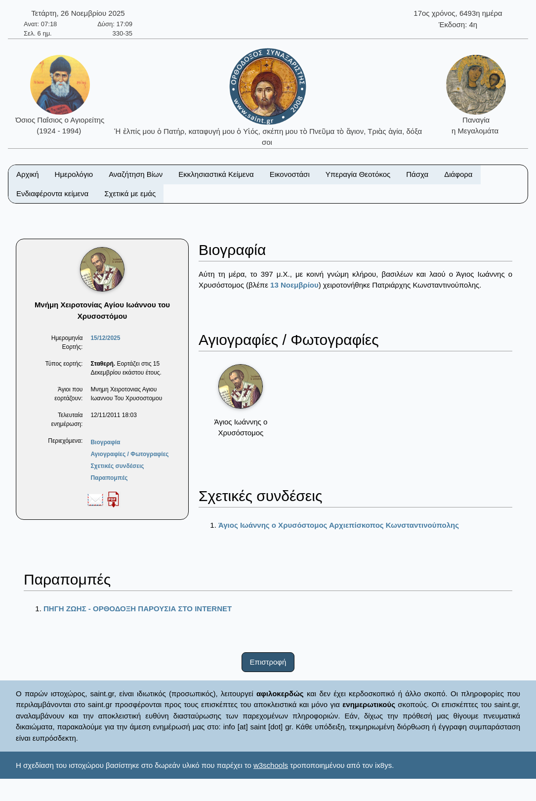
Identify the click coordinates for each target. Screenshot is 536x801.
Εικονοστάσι (290, 174)
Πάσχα (417, 174)
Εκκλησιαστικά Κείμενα (215, 174)
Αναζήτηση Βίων (136, 174)
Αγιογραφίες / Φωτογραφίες (129, 454)
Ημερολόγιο (74, 174)
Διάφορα (458, 174)
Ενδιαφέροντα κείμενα (52, 193)
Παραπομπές (108, 477)
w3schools (270, 765)
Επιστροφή (268, 662)
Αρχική (27, 174)
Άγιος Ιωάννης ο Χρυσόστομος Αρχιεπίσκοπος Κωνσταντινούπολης (338, 525)
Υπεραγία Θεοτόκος (358, 174)
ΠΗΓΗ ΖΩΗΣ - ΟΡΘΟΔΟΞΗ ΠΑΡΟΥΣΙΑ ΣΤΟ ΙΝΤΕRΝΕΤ (137, 608)
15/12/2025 (105, 338)
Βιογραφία (105, 442)
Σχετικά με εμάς (130, 193)
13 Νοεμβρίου (294, 285)
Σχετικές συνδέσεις (117, 466)
